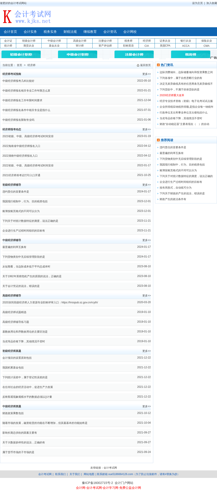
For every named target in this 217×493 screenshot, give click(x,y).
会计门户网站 (124, 483)
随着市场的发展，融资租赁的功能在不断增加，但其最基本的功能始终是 (44, 423)
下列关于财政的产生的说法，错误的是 (182, 193)
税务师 (128, 40)
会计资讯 (110, 31)
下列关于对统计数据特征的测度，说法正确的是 (30, 220)
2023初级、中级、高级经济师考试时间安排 (28, 136)
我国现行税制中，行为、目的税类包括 (25, 201)
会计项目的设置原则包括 (17, 357)
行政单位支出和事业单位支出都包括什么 (183, 112)
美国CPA (165, 45)
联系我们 (60, 474)
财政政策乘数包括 (13, 413)
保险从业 (206, 40)
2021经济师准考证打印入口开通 (21, 175)
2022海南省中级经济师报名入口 (21, 146)
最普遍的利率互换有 (14, 247)
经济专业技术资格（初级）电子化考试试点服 (186, 101)
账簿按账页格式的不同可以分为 (21, 211)
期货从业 (28, 45)
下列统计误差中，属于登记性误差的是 (25, 377)
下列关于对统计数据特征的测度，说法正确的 (186, 176)
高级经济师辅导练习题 (15, 321)
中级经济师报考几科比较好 (18, 80)
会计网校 (130, 31)
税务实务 (50, 31)
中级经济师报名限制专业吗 (18, 119)
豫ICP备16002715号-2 (97, 483)
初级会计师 (28, 40)
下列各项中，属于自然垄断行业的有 (181, 78)
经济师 (147, 40)
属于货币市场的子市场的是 (18, 452)
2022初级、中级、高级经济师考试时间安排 (28, 165)
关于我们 (75, 474)
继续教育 (90, 31)
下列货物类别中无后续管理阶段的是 (23, 256)
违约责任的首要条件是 (15, 191)
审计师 (80, 45)
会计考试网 (110, 467)
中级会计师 (54, 40)
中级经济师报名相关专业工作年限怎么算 (26, 90)
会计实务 (30, 31)
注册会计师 (105, 40)
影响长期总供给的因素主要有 (19, 432)
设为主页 (197, 3)
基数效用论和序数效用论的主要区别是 (25, 331)
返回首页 (145, 65)
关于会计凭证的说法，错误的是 (21, 286)
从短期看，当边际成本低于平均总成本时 (26, 266)
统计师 (8, 45)
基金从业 (54, 45)
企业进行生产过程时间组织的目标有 (23, 230)
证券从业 (165, 40)
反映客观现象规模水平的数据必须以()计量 (27, 396)
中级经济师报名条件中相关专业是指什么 (26, 110)
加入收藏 (211, 3)
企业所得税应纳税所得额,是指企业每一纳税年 (186, 106)
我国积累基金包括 (13, 367)
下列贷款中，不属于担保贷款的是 (180, 89)
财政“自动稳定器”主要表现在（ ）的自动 (184, 124)
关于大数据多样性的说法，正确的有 (23, 442)
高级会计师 (79, 40)
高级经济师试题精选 (14, 312)
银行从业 (185, 40)
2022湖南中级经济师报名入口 (20, 155)
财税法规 (70, 31)
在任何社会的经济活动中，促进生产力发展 (27, 387)
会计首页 (10, 31)
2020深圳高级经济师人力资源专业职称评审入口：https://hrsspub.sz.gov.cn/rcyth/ (50, 302)
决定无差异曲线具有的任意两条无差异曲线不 (186, 83)
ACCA (185, 45)
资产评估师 (105, 45)
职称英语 (128, 45)
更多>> (146, 74)
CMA (206, 45)
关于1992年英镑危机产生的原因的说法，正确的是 (32, 276)
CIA (146, 45)
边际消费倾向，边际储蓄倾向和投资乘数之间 (186, 72)
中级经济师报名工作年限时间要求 (22, 100)
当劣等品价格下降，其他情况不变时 (23, 341)
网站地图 (89, 474)
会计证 (8, 40)
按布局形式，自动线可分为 (176, 187)
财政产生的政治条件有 (173, 199)
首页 (19, 65)
